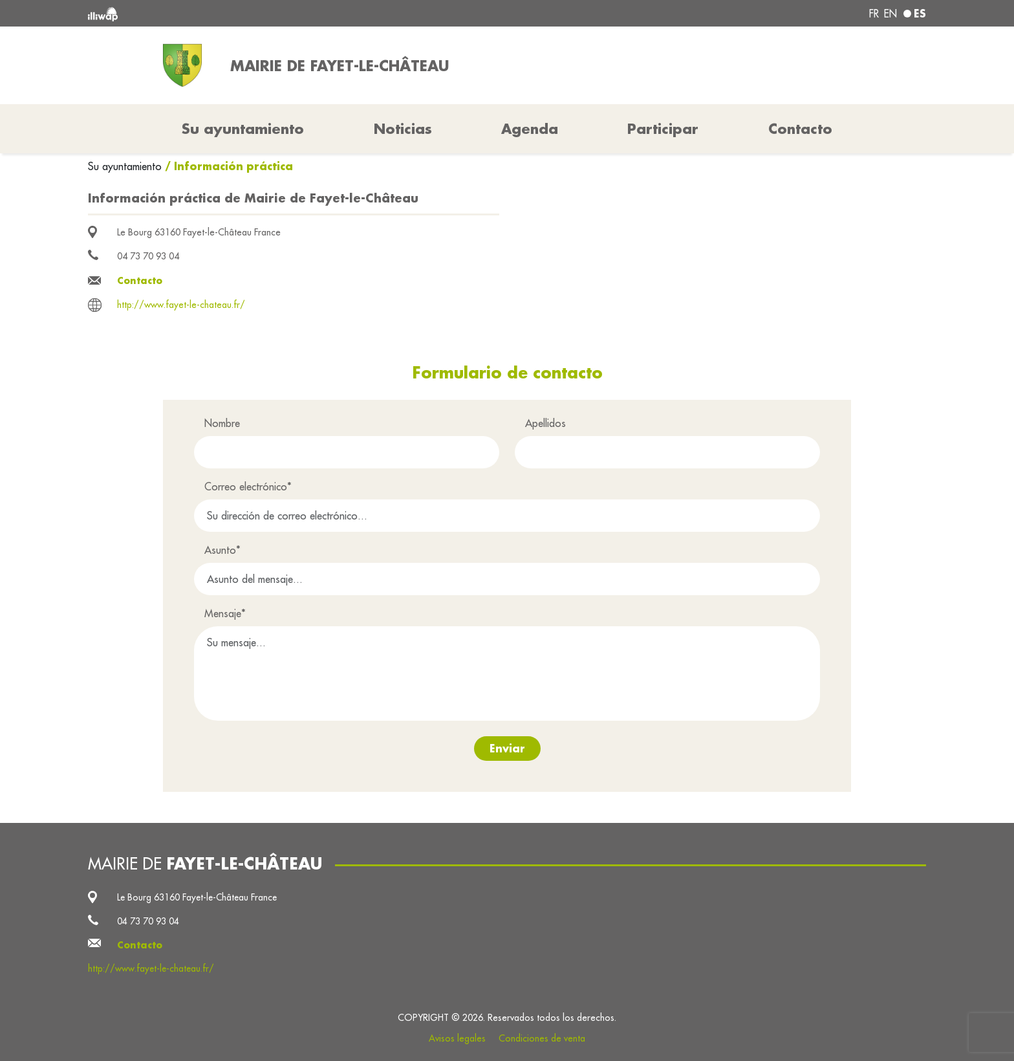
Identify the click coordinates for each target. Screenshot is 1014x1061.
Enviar (507, 748)
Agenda (529, 129)
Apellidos (545, 423)
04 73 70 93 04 (148, 256)
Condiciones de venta (542, 1038)
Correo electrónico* (248, 486)
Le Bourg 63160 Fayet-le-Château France (199, 232)
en (890, 13)
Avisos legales (457, 1038)
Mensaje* (225, 613)
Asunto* (222, 549)
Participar (662, 129)
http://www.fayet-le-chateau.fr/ (181, 305)
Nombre (222, 423)
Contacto (800, 129)
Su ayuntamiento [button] (243, 129)
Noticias (403, 129)
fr (874, 13)
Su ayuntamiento (126, 166)
